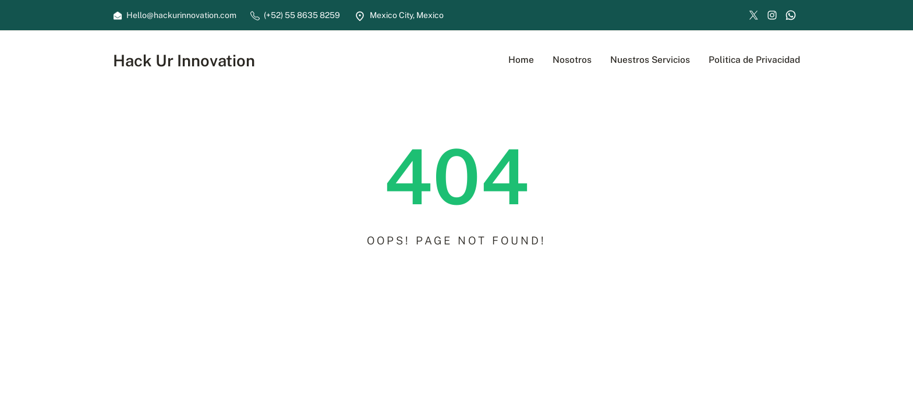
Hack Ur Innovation (184, 60)
